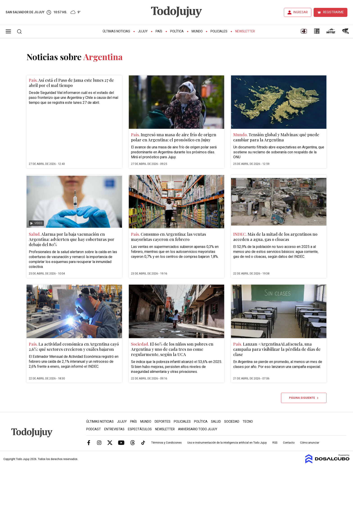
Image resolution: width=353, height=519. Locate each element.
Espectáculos (140, 429)
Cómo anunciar (309, 443)
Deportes (162, 421)
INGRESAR (300, 12)
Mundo (197, 31)
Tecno (248, 421)
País (159, 31)
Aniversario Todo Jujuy (197, 429)
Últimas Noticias (116, 31)
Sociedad (231, 421)
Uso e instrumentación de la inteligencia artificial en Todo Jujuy (227, 443)
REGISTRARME (333, 12)
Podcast (93, 429)
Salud (216, 421)
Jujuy (143, 31)
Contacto (288, 443)
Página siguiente (303, 398)
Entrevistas (114, 429)
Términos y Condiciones (166, 443)
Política (177, 31)
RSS (274, 443)
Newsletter (245, 31)
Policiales (218, 31)
